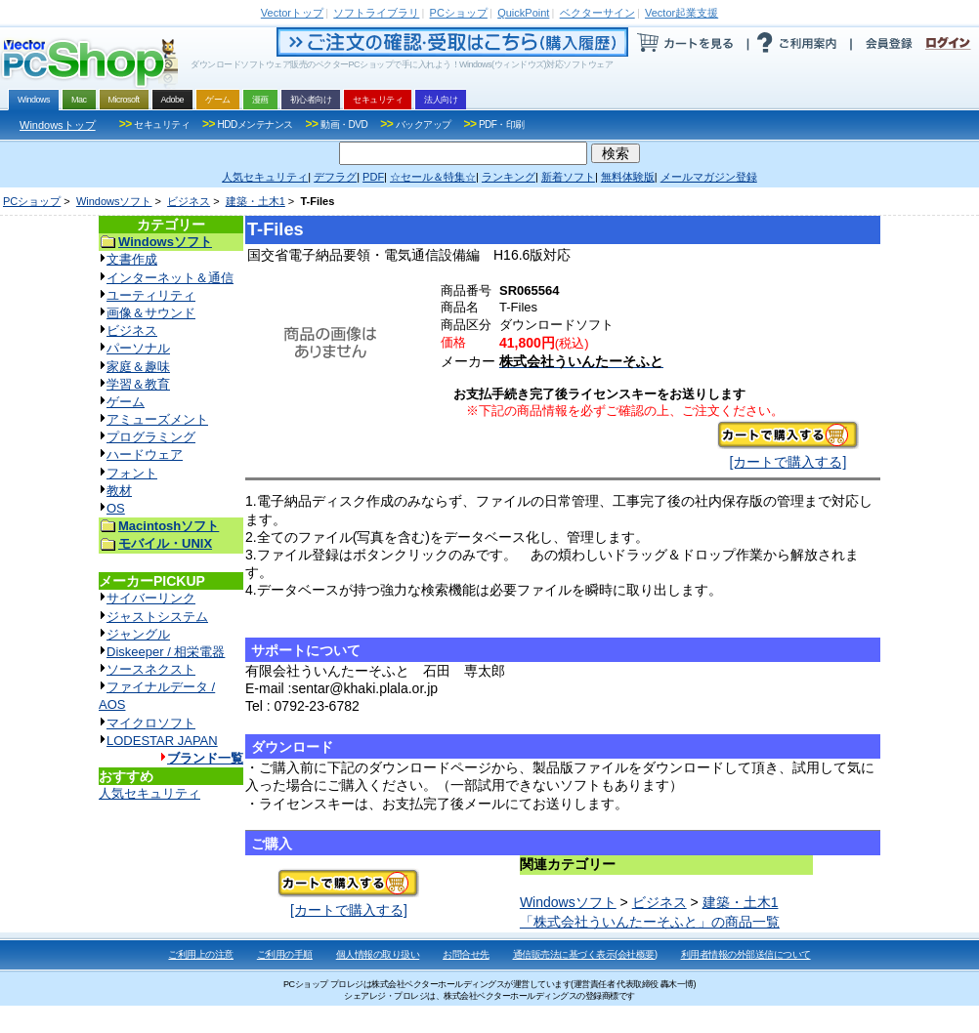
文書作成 (131, 259)
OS (115, 508)
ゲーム (125, 401)
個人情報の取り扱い (378, 954)
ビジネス (188, 201)
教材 (119, 490)
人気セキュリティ (149, 793)
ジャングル (138, 634)
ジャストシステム (157, 616)
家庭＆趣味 (138, 366)
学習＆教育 (138, 384)
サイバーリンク (150, 598)
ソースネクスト (150, 669)
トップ (292, 13)
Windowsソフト (114, 201)
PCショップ (32, 201)
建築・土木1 (255, 201)
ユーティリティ (150, 295)
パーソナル (138, 348)
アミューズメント (157, 419)
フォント (131, 473)
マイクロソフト (150, 723)
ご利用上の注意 (201, 954)
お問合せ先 (466, 954)
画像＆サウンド (150, 313)
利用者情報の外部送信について (746, 954)
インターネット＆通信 (170, 277)
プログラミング (150, 437)
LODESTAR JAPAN (162, 740)
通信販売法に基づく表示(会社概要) (585, 954)
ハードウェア (144, 454)
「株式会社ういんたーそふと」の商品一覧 (650, 922)
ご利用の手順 (285, 954)
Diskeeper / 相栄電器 (165, 651)
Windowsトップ (58, 125)
